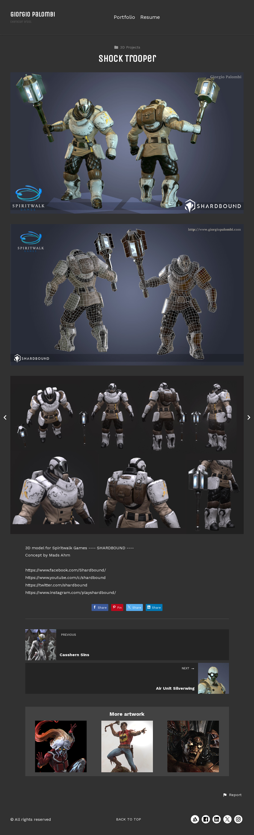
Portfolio (124, 17)
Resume (150, 17)
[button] (232, 795)
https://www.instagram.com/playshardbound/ (70, 592)
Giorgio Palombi (32, 14)
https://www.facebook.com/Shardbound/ (65, 570)
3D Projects (127, 47)
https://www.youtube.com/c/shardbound (65, 577)
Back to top (128, 819)
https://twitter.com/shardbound (56, 585)
